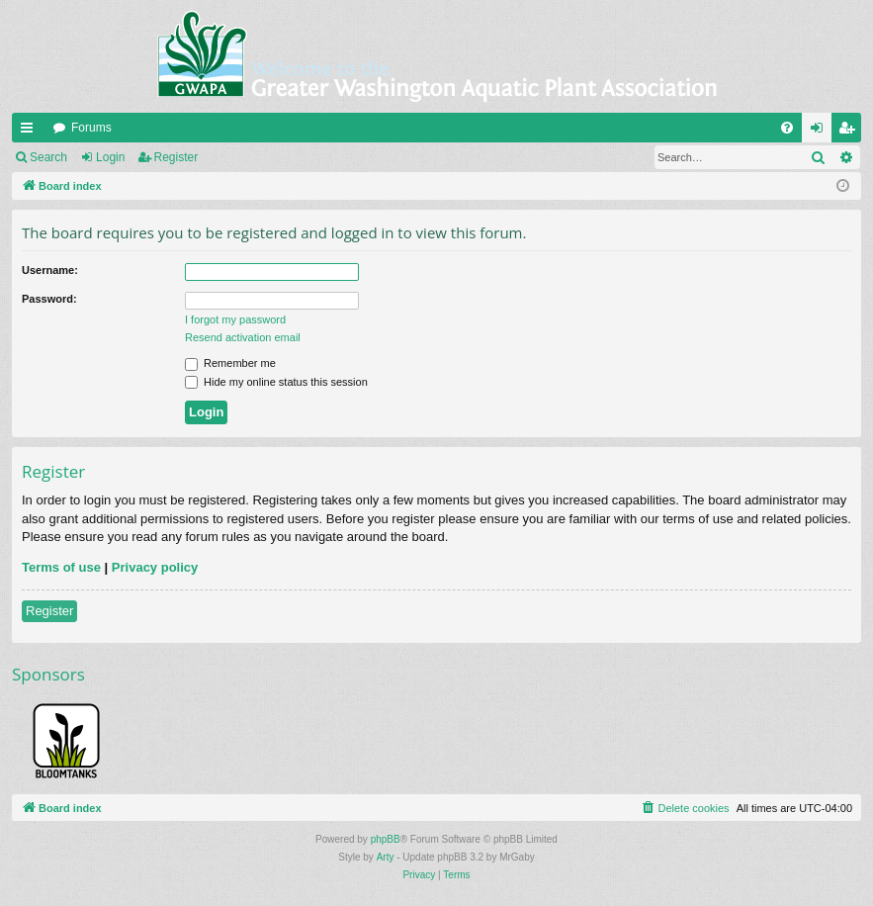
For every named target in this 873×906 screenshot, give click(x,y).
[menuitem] (787, 127)
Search (48, 157)
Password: (49, 299)
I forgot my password (235, 319)
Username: (50, 270)
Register (176, 157)
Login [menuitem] (821, 131)
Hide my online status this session (276, 382)
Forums (91, 128)
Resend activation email (243, 337)
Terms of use (61, 567)
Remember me (230, 363)
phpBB (385, 839)
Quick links (31, 131)
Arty (385, 857)
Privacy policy (155, 567)
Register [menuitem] (850, 131)
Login (110, 157)
